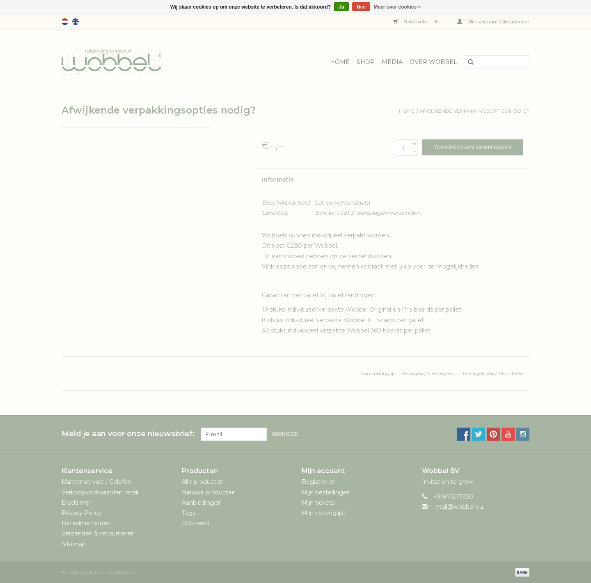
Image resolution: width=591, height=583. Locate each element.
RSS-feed (195, 523)
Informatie (278, 179)
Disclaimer (77, 502)
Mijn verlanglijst (324, 513)
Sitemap (74, 544)
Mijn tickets (318, 502)
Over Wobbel (433, 62)
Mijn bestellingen (326, 492)
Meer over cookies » (397, 7)
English (75, 21)
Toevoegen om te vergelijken (461, 373)
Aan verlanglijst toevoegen (392, 373)
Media (392, 62)
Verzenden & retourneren (98, 533)
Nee (361, 7)
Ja (341, 7)
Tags (188, 513)
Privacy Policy (81, 513)
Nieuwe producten (209, 492)
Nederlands (65, 21)
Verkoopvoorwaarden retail (100, 492)
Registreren (319, 481)
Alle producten (203, 481)
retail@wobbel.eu (458, 506)
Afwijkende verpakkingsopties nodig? (474, 111)
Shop (366, 62)
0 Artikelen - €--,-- (421, 21)
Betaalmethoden (86, 523)
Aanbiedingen (202, 502)
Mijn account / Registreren (493, 21)
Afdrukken (510, 373)
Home (340, 62)
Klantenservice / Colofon (96, 481)
